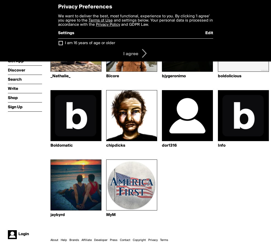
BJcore (112, 76)
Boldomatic (61, 145)
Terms (164, 240)
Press (113, 240)
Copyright (139, 240)
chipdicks (115, 145)
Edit (209, 33)
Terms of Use (101, 20)
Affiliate (86, 240)
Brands (74, 240)
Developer (101, 240)
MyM (111, 215)
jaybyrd (57, 215)
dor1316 (169, 145)
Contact (125, 240)
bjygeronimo (174, 76)
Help (64, 240)
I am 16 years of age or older (90, 43)
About (54, 240)
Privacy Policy (108, 25)
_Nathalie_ (60, 76)
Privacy (153, 240)
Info (222, 145)
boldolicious (230, 76)
